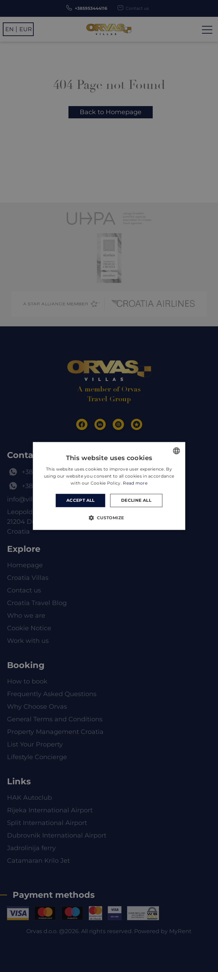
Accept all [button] (80, 500)
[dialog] (109, 486)
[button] (109, 517)
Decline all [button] (136, 500)
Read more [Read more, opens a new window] (135, 483)
